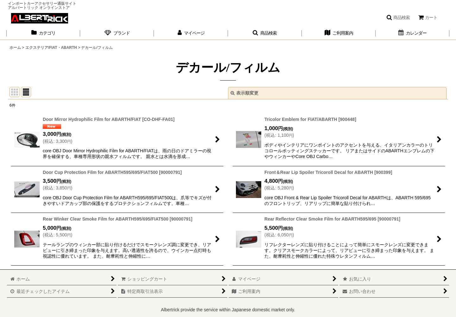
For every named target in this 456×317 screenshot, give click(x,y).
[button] (398, 17)
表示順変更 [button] (244, 93)
